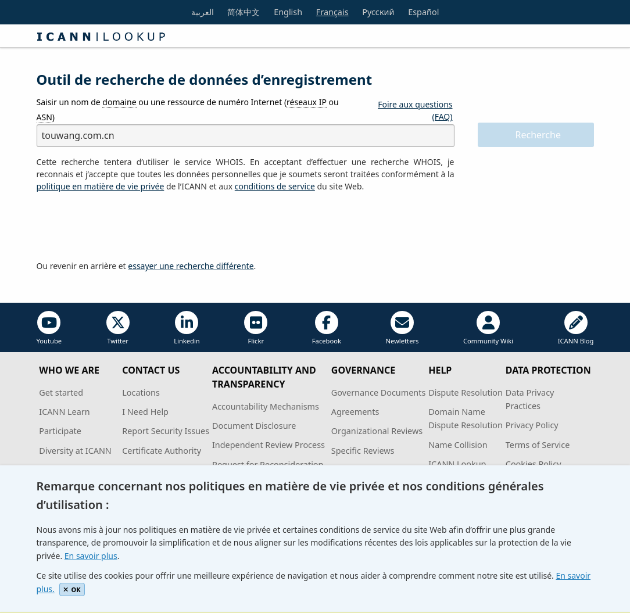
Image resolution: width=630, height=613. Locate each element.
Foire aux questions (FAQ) (415, 110)
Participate (60, 430)
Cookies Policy (533, 463)
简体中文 (243, 11)
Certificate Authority (161, 450)
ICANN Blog (576, 328)
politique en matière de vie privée (100, 186)
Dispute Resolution (465, 392)
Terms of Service (538, 444)
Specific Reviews (363, 450)
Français (332, 11)
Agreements (355, 411)
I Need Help (145, 411)
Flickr (255, 328)
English (288, 11)
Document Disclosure (254, 425)
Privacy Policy (532, 425)
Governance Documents (378, 392)
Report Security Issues (165, 430)
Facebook (326, 328)
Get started (61, 392)
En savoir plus (91, 555)
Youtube (49, 328)
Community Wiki (488, 328)
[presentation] (125, 226)
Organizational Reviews (377, 430)
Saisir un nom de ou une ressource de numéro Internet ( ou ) (188, 109)
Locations (141, 392)
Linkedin (187, 328)
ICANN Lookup (457, 463)
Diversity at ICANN (75, 450)
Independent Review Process (268, 444)
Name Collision (457, 444)
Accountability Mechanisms (265, 406)
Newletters (401, 328)
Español (423, 11)
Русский (378, 11)
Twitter (118, 328)
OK (71, 589)
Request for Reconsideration (267, 464)
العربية (202, 11)
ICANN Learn (64, 411)
